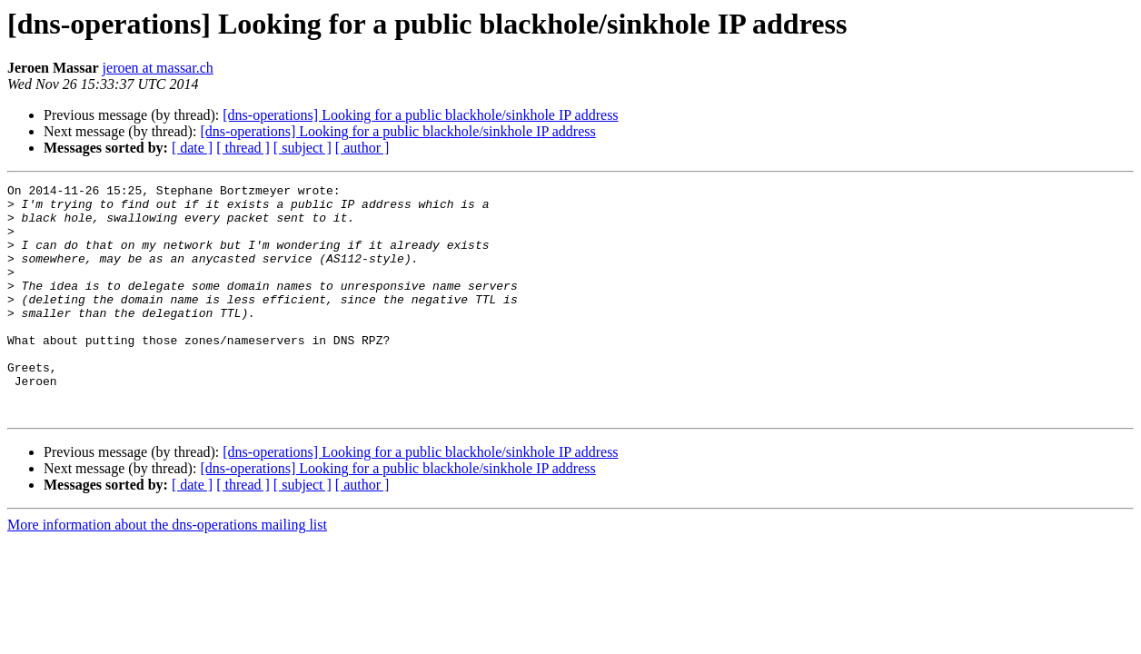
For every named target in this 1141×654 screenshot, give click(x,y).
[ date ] (192, 147)
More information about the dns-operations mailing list (167, 571)
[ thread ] (243, 147)
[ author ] (362, 147)
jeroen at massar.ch (158, 67)
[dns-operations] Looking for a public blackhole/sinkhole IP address (420, 115)
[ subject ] (302, 147)
